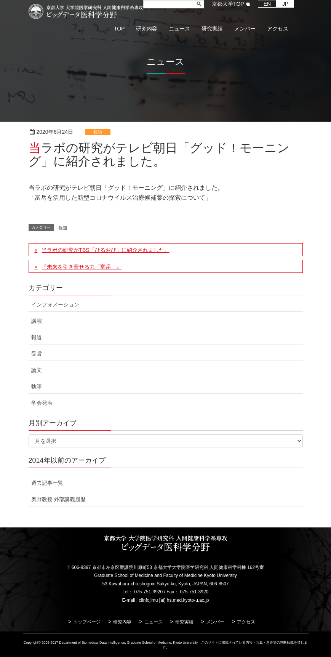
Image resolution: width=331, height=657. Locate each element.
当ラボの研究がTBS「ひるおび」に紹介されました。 (105, 250)
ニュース (153, 622)
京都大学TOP (228, 4)
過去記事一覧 (47, 483)
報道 (97, 132)
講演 (36, 321)
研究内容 (122, 622)
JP (285, 4)
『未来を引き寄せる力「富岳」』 (82, 267)
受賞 (36, 354)
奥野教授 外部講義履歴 (58, 499)
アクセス (246, 622)
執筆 (36, 386)
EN (267, 4)
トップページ (87, 622)
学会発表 (42, 403)
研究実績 (184, 622)
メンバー (215, 622)
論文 (36, 370)
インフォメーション (55, 304)
